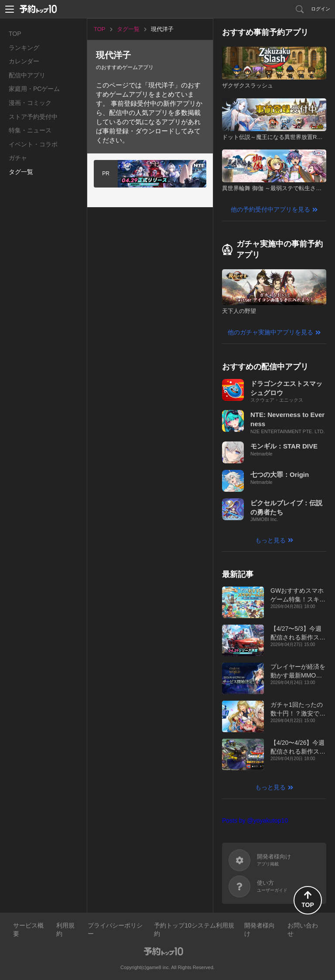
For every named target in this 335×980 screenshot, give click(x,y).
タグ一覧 (21, 171)
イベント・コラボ (33, 144)
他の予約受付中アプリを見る (270, 209)
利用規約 (65, 930)
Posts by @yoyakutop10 (255, 820)
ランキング (24, 47)
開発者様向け (259, 930)
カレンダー (24, 61)
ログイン (320, 8)
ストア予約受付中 (33, 116)
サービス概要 (28, 930)
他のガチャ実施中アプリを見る (270, 332)
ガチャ (18, 157)
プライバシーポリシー (115, 930)
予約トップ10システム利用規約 (194, 930)
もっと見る (270, 540)
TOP (15, 33)
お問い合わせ (302, 930)
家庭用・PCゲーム (34, 88)
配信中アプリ (27, 75)
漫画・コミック (30, 102)
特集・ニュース (30, 130)
